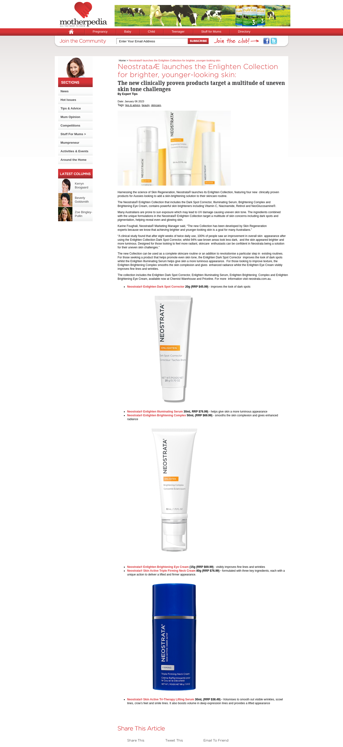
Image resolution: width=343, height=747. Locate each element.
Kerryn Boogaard (81, 185)
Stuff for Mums (211, 31)
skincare (156, 105)
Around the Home (73, 160)
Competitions (70, 125)
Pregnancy (100, 31)
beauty (146, 105)
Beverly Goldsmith (82, 199)
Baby (127, 31)
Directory (244, 31)
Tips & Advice (71, 108)
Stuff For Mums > (73, 134)
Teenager (178, 31)
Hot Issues (68, 100)
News (65, 91)
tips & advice (132, 105)
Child (151, 31)
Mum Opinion (70, 117)
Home (122, 60)
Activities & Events (74, 151)
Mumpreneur (70, 142)
